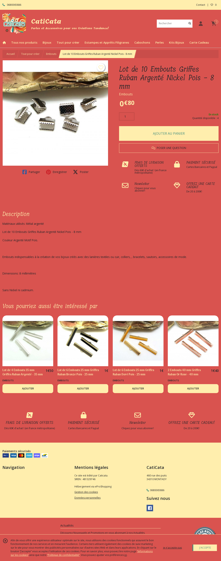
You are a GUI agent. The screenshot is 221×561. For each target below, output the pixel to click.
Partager (31, 172)
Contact (200, 5)
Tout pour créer (30, 54)
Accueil (11, 54)
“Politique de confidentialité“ (63, 555)
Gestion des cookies (86, 492)
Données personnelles (87, 497)
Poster (80, 172)
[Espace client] (201, 24)
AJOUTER (28, 388)
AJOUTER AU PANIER (169, 133)
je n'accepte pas (172, 547)
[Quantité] (126, 116)
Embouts (51, 54)
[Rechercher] (189, 24)
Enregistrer (56, 172)
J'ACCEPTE (205, 547)
